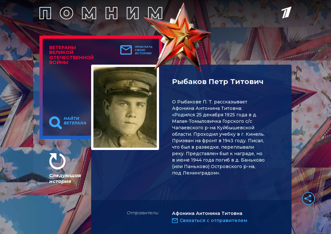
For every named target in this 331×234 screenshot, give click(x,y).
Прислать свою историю (144, 50)
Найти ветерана (75, 120)
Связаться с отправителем (213, 220)
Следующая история (65, 178)
